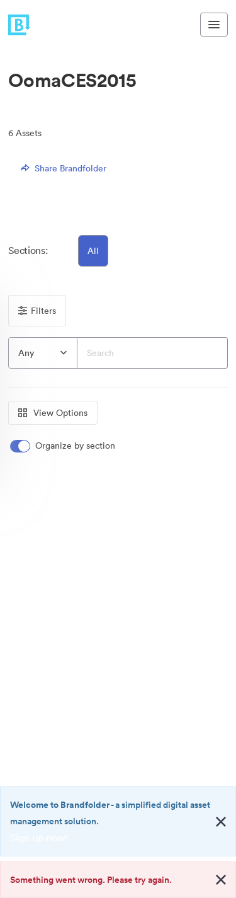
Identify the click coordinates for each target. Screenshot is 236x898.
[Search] (152, 353)
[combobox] (42, 353)
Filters (37, 310)
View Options (52, 412)
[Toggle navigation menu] (214, 25)
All (93, 250)
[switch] (63, 445)
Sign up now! (39, 837)
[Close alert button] (221, 821)
